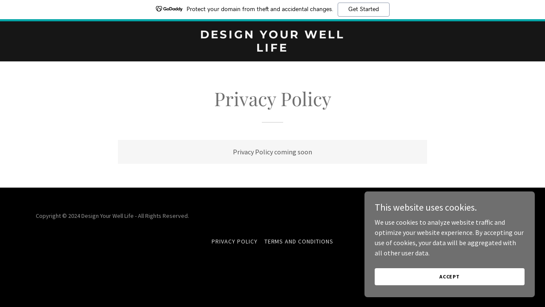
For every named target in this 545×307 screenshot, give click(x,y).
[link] (273, 49)
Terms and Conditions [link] (299, 241)
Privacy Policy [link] (235, 241)
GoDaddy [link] (497, 216)
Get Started (363, 9)
